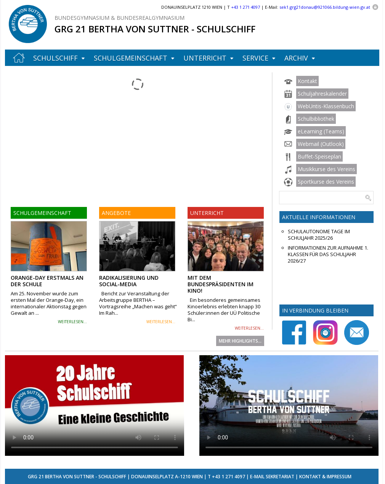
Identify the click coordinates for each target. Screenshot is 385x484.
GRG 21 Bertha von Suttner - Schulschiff (155, 28)
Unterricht (204, 58)
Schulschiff (55, 58)
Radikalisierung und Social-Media (129, 281)
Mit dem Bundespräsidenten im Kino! (220, 284)
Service (255, 58)
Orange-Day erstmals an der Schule (47, 281)
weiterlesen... (72, 321)
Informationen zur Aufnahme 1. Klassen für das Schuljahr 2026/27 (328, 254)
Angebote (116, 212)
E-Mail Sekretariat (272, 476)
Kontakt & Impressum (325, 476)
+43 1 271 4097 (228, 476)
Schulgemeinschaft (130, 58)
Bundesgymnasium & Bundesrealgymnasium (119, 17)
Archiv (296, 58)
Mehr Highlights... (240, 341)
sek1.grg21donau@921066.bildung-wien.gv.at (324, 7)
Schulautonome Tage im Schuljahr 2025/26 (319, 234)
